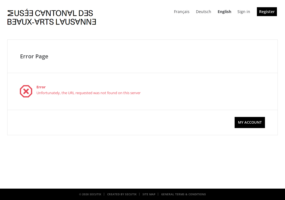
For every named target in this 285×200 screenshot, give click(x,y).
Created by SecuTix (122, 194)
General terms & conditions (183, 194)
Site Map (148, 194)
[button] (250, 122)
